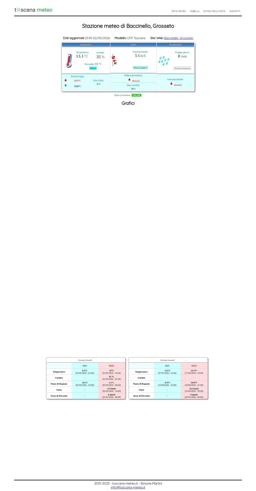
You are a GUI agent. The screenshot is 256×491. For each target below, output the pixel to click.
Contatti (234, 11)
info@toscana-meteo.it (128, 487)
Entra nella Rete (214, 11)
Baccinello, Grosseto (178, 38)
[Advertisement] (128, 450)
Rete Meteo (179, 11)
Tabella (194, 11)
